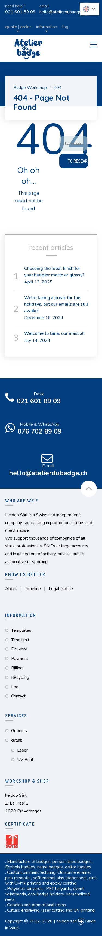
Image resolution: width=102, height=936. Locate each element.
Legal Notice (61, 589)
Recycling (20, 677)
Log (65, 27)
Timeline (33, 589)
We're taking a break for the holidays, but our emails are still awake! (56, 304)
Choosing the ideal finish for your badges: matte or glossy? (54, 272)
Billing (17, 668)
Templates (21, 630)
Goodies (19, 731)
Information (46, 27)
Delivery (19, 649)
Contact (18, 696)
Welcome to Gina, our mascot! (54, 333)
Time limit (20, 640)
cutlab (17, 740)
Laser (22, 750)
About (11, 589)
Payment (19, 659)
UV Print (25, 760)
